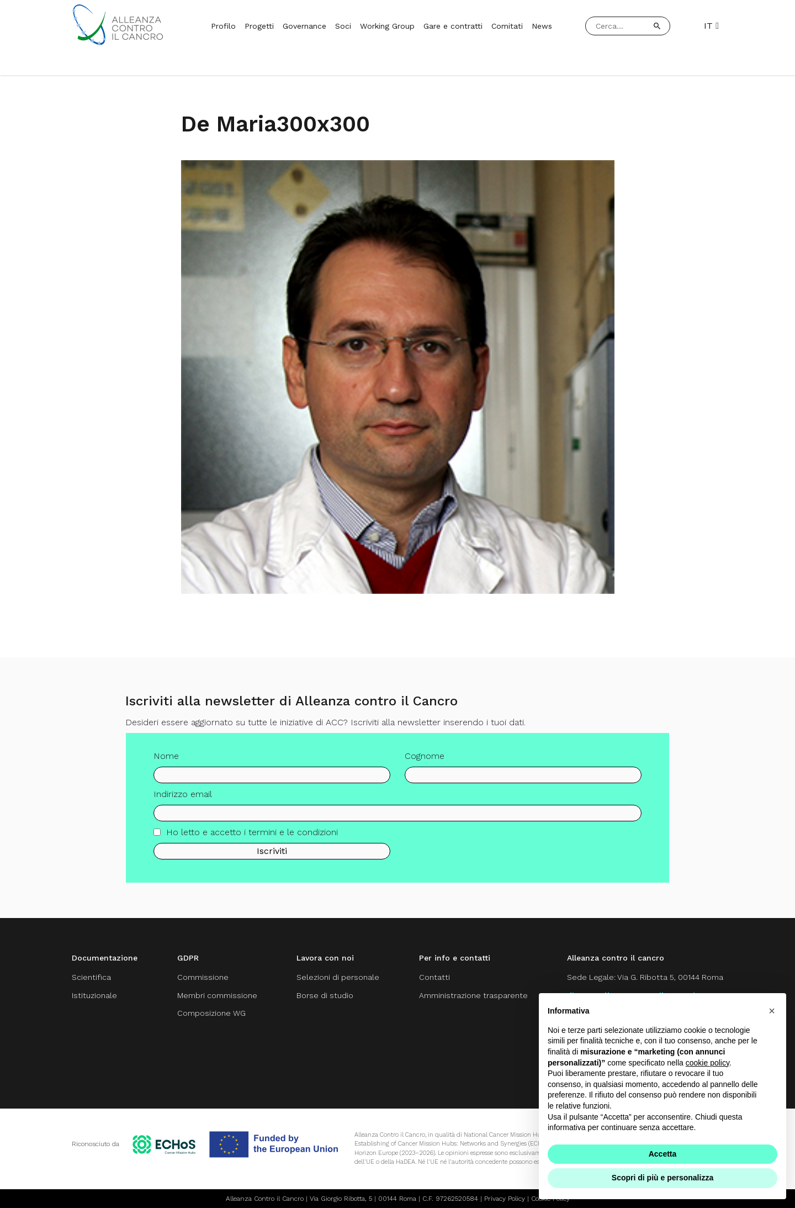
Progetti (259, 26)
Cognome (424, 764)
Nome (166, 764)
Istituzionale (94, 995)
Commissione (203, 977)
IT (711, 26)
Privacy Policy (504, 1198)
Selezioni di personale (337, 977)
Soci (343, 26)
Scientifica (91, 977)
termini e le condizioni (293, 840)
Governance (304, 26)
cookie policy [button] (707, 1062)
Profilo (223, 26)
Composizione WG (211, 1013)
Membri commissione (217, 995)
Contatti (434, 977)
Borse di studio (324, 995)
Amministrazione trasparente (473, 995)
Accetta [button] (663, 1153)
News (542, 26)
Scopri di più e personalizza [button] (662, 1177)
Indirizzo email (182, 803)
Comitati (507, 26)
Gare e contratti (453, 26)
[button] (772, 1011)
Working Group (387, 26)
